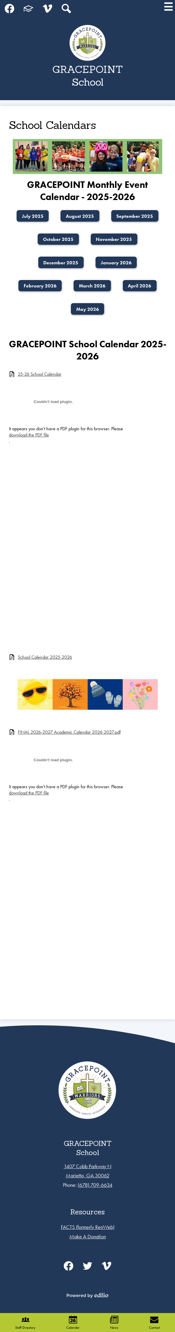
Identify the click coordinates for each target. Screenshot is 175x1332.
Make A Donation (87, 1236)
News (114, 1322)
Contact (154, 1322)
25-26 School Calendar (39, 374)
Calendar (72, 1322)
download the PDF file (29, 435)
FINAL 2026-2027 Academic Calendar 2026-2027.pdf (69, 732)
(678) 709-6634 (95, 1184)
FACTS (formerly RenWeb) (87, 1227)
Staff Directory (25, 1322)
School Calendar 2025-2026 (45, 657)
